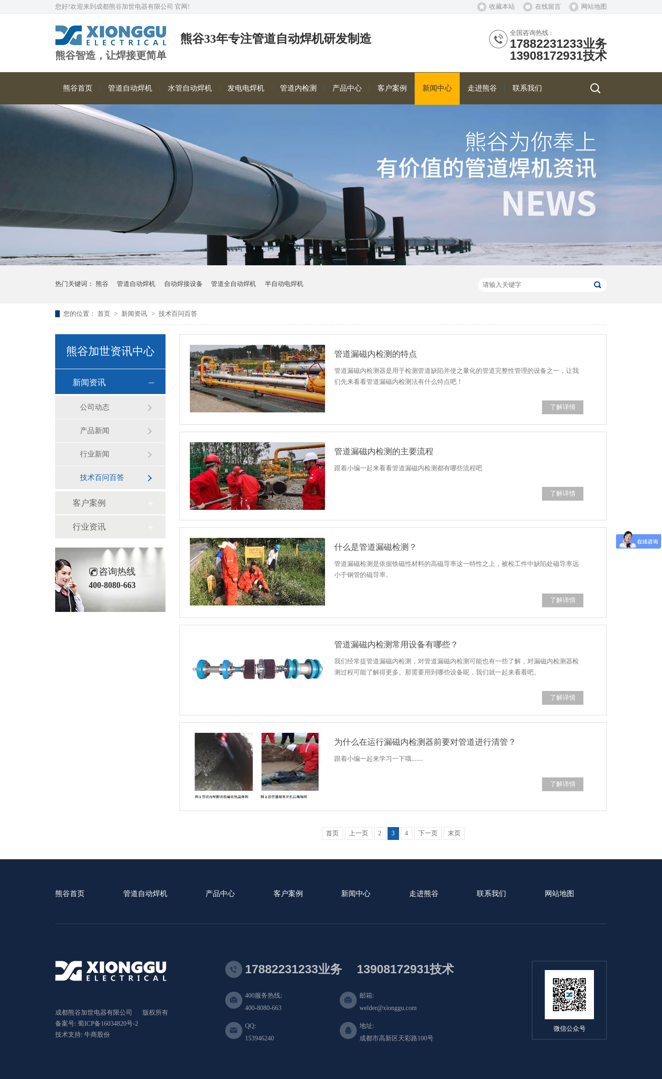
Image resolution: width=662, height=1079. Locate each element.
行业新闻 (94, 454)
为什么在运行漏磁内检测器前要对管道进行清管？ (425, 742)
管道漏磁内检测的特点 (375, 354)
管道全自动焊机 (233, 283)
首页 (104, 313)
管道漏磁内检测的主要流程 (384, 451)
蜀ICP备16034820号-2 (108, 1023)
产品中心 (220, 894)
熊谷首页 (70, 894)
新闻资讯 (135, 313)
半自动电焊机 (284, 283)
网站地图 (594, 6)
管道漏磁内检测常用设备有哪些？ (396, 644)
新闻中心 (356, 894)
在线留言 (548, 6)
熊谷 (102, 283)
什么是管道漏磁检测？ (375, 547)
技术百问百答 (178, 313)
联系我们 (491, 894)
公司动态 (94, 407)
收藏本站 (502, 6)
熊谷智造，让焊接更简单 (110, 56)
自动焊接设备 (183, 283)
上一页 (358, 833)
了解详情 (563, 407)
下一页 (428, 833)
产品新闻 (94, 430)
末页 (454, 833)
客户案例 (89, 503)
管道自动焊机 (136, 283)
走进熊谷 (424, 894)
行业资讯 (89, 526)
